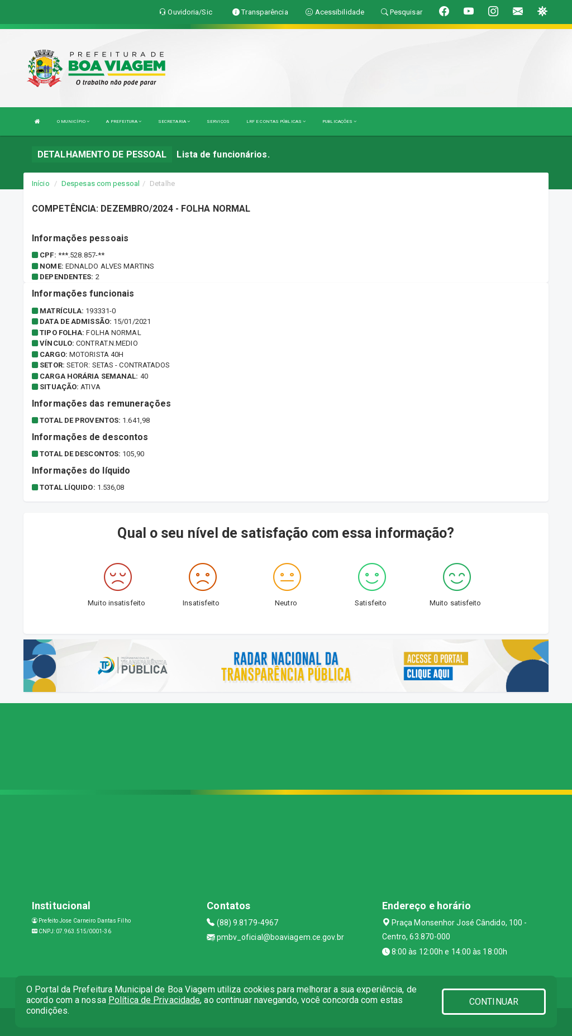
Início (41, 183)
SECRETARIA (174, 121)
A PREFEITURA (123, 121)
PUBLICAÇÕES (339, 121)
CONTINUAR (493, 1001)
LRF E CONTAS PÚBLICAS (276, 121)
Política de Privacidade (154, 1000)
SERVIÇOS (218, 121)
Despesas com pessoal (100, 183)
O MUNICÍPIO (73, 121)
